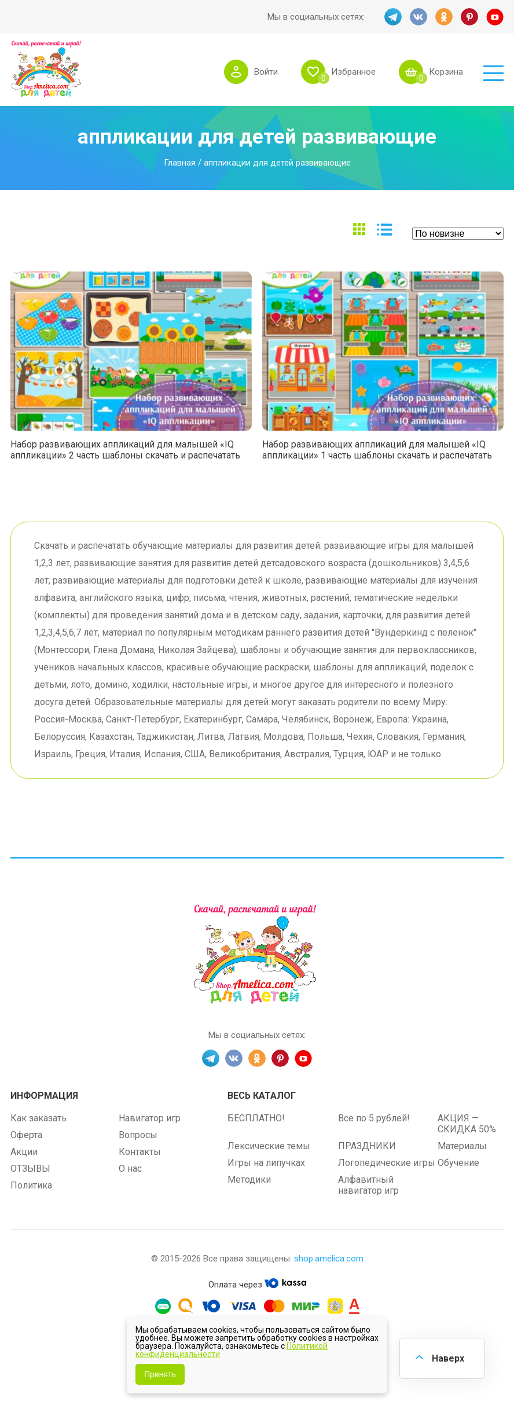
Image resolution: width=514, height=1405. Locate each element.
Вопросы (138, 1134)
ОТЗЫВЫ (30, 1168)
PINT (469, 16)
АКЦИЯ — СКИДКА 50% (467, 1124)
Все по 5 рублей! (374, 1118)
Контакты (140, 1151)
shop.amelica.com (329, 1258)
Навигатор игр (150, 1118)
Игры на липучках (266, 1162)
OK (444, 16)
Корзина (446, 72)
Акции (24, 1151)
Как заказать (38, 1118)
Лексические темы (268, 1145)
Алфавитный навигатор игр (368, 1185)
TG (393, 16)
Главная (180, 162)
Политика (31, 1185)
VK (418, 16)
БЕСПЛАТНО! (256, 1118)
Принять (160, 1374)
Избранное (353, 72)
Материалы (462, 1145)
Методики (249, 1179)
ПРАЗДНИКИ (367, 1145)
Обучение (458, 1162)
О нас (130, 1168)
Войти (266, 72)
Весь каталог (261, 1095)
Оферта (26, 1134)
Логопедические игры (386, 1162)
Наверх (448, 1358)
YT (495, 16)
